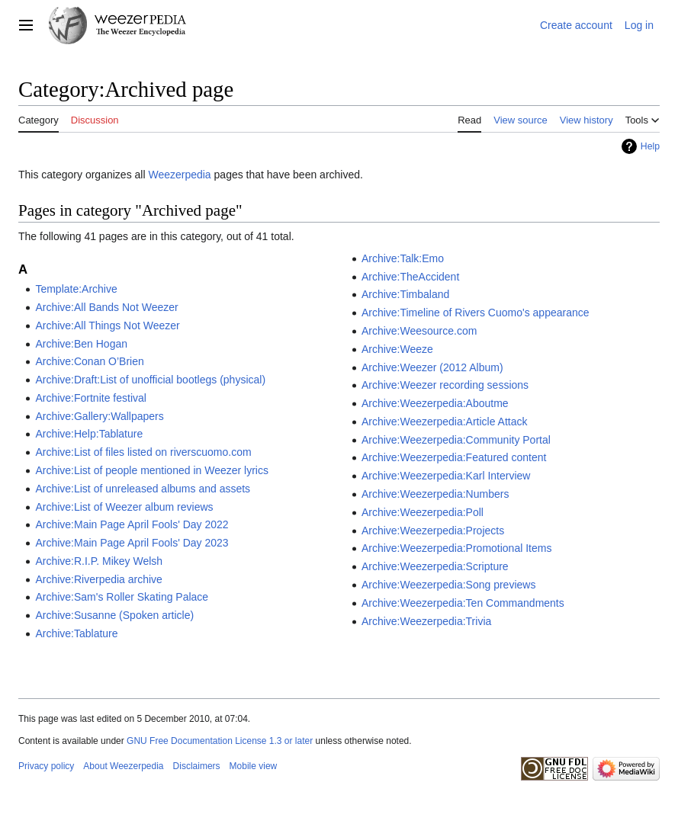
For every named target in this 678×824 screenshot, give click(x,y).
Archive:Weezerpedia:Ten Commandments (462, 603)
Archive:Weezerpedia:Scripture (435, 566)
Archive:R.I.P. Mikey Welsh (98, 561)
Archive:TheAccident (410, 277)
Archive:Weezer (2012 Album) (432, 367)
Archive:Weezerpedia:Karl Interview (446, 476)
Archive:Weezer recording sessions (445, 385)
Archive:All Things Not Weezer (107, 325)
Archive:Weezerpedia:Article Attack (444, 421)
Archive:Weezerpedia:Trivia (426, 621)
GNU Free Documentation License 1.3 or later (220, 741)
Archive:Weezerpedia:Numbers (435, 494)
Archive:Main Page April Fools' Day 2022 (131, 524)
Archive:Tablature (76, 633)
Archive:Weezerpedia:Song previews (448, 585)
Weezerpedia (179, 174)
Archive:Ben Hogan (81, 344)
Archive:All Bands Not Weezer (106, 307)
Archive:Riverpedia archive (98, 579)
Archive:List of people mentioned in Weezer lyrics (151, 470)
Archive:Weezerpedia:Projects (432, 530)
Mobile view (254, 766)
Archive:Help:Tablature (89, 434)
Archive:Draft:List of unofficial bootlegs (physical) (150, 380)
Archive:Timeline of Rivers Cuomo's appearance (475, 312)
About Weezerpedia (123, 766)
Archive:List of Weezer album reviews (124, 507)
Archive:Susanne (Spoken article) (114, 615)
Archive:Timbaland (405, 294)
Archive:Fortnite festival (90, 398)
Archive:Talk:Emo (402, 258)
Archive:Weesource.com (419, 331)
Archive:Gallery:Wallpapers (99, 416)
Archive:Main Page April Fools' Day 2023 (131, 543)
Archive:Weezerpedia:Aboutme (435, 403)
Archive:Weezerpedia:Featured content (454, 457)
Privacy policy (46, 766)
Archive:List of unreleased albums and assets (142, 489)
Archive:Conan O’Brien (89, 361)
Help (650, 146)
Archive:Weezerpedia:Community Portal (456, 440)
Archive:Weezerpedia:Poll (422, 512)
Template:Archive (76, 289)
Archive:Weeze (397, 349)
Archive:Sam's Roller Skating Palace (121, 597)
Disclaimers (196, 766)
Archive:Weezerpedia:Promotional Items (456, 548)
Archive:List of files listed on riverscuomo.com (143, 452)
